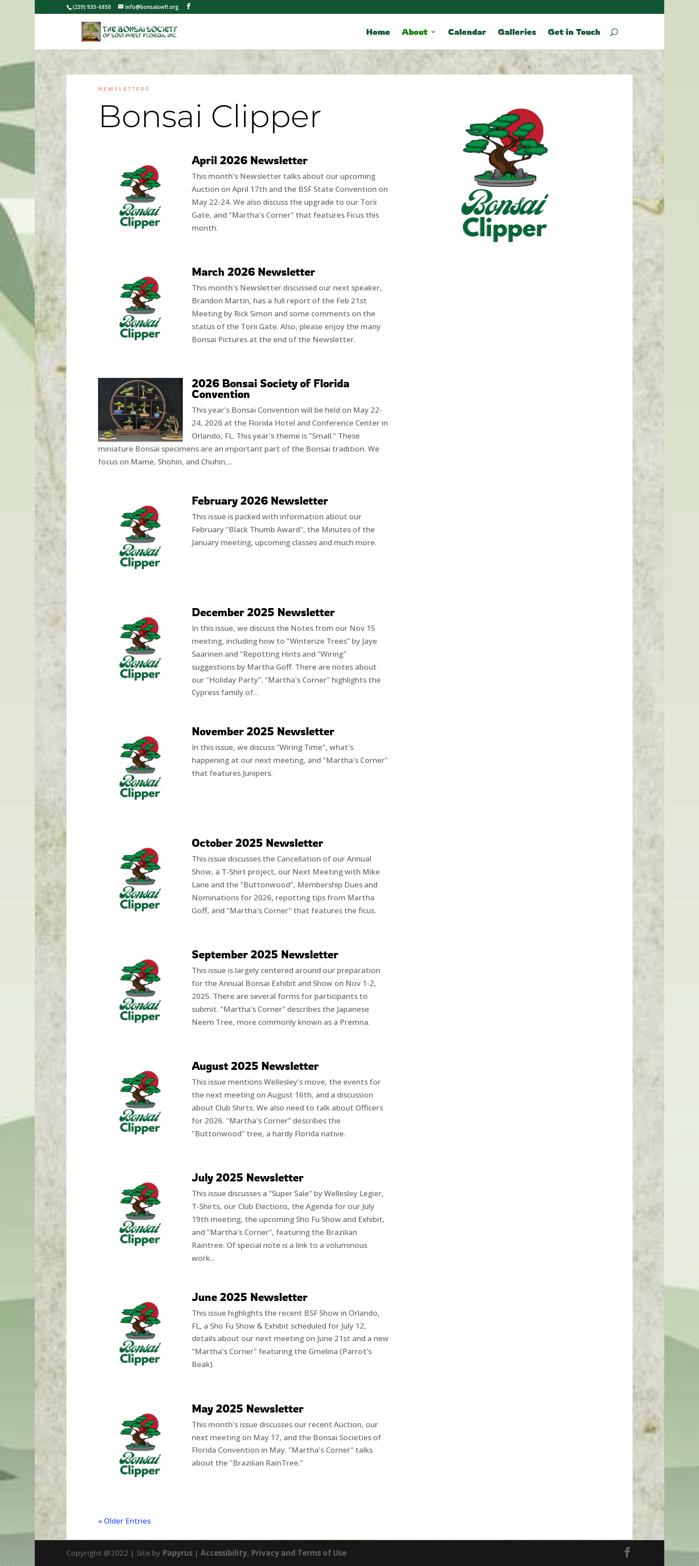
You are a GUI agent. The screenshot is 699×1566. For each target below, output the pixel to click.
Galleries (517, 33)
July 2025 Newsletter (248, 1177)
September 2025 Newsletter (265, 954)
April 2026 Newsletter (250, 160)
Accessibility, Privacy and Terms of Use (273, 1553)
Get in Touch (574, 33)
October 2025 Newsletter (257, 842)
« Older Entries (124, 1521)
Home (378, 33)
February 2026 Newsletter (260, 500)
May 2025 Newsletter (248, 1408)
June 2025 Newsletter (250, 1297)
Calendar (467, 33)
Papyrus (177, 1553)
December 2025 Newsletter (263, 612)
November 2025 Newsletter (263, 731)
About (415, 33)
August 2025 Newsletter (255, 1066)
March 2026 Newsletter (253, 271)
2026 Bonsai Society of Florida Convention (271, 389)
